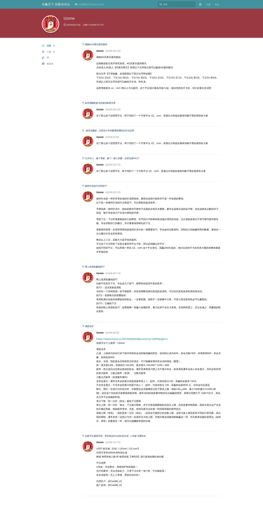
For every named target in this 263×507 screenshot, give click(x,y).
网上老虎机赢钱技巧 (94, 266)
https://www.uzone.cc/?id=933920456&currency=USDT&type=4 (131, 339)
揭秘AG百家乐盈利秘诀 (96, 44)
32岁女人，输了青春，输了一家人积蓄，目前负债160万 (112, 158)
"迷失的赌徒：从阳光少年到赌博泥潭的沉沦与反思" (110, 130)
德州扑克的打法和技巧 (96, 185)
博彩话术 (89, 326)
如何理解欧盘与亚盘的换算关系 (100, 102)
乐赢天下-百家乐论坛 (56, 4)
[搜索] (176, 4)
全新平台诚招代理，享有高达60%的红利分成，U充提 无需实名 (115, 435)
